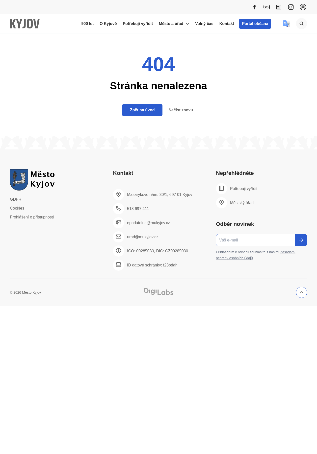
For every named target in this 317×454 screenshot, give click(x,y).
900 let (87, 24)
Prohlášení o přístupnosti (32, 217)
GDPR (15, 199)
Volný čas (204, 24)
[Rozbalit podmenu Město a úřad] (187, 24)
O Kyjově (108, 24)
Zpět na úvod (142, 110)
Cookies (17, 208)
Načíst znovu (180, 110)
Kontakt (226, 24)
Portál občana (255, 24)
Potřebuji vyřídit (138, 24)
